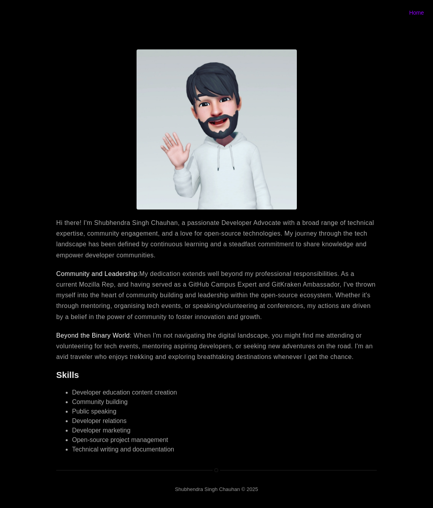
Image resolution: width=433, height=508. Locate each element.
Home (416, 12)
